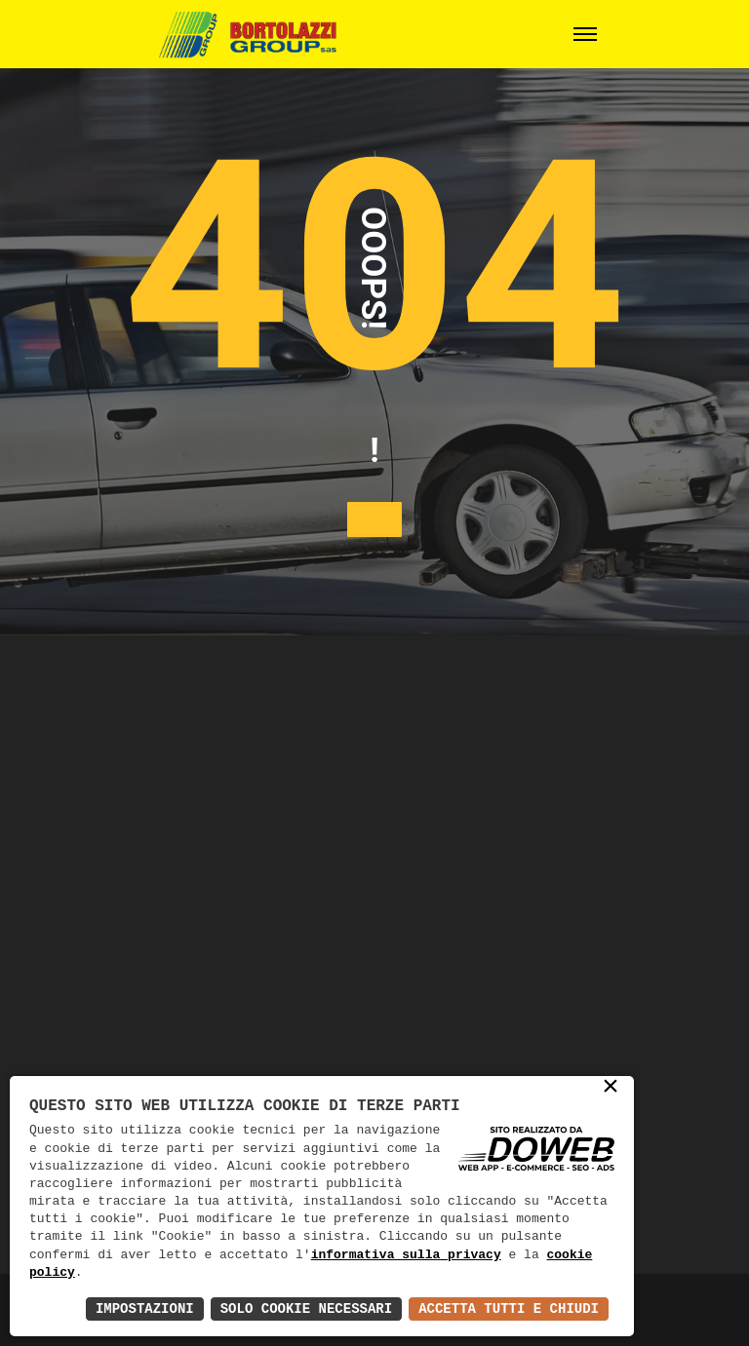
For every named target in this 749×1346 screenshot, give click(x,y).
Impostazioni (145, 1308)
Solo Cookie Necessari (306, 1308)
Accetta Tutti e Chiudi (508, 1308)
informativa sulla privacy (406, 1255)
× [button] (610, 1087)
